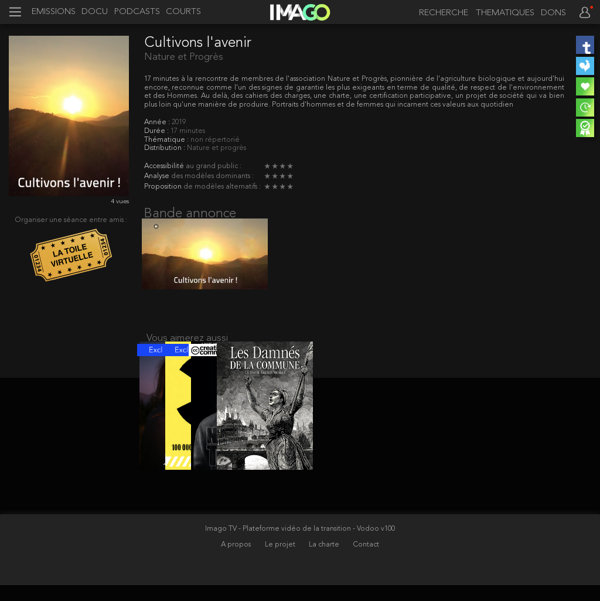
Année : (158, 122)
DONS (553, 13)
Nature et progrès (216, 148)
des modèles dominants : (212, 176)
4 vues (120, 202)
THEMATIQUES (505, 13)
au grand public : (213, 166)
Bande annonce (190, 213)
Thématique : (167, 140)
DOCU (94, 12)
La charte (325, 560)
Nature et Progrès (183, 57)
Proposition (163, 186)
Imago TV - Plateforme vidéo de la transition (279, 544)
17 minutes (188, 131)
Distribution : (165, 148)
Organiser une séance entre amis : (71, 220)
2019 (179, 122)
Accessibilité (165, 166)
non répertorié (215, 140)
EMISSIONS (54, 12)
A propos (237, 560)
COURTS (183, 12)
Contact (366, 560)
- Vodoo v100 (374, 544)
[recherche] (441, 13)
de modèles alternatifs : (222, 186)
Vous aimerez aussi (187, 346)
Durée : (157, 131)
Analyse (157, 176)
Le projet (281, 560)
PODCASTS (137, 12)
